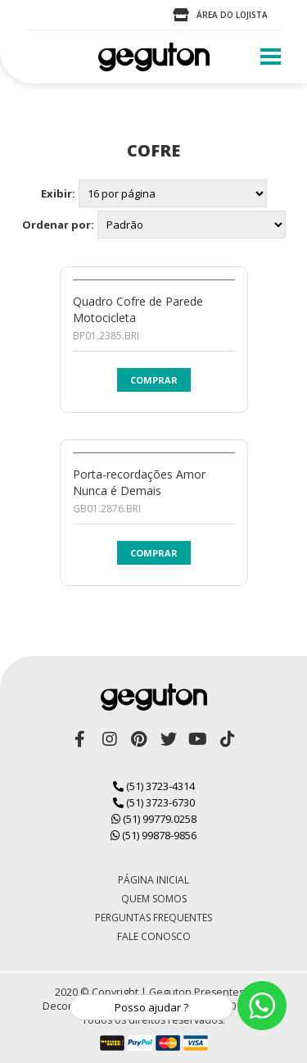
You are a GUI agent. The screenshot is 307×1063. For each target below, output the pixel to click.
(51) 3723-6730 (154, 802)
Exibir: (58, 193)
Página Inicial (153, 880)
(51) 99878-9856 (153, 835)
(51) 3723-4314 (154, 786)
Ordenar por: (58, 224)
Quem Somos (154, 899)
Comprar (154, 380)
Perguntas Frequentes (153, 917)
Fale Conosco (154, 936)
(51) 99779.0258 (153, 818)
